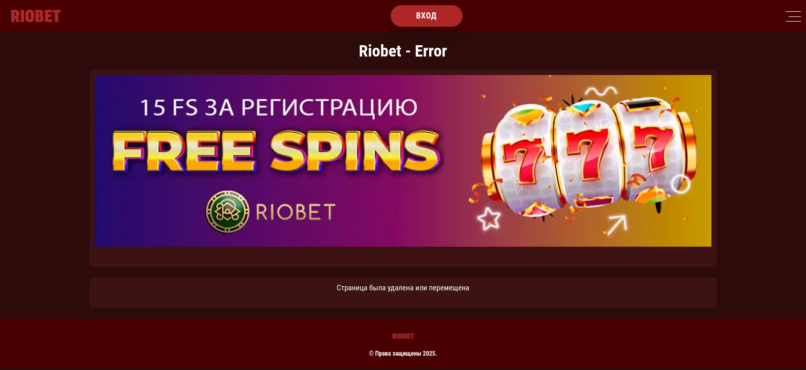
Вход (426, 16)
